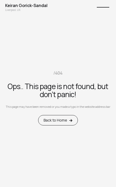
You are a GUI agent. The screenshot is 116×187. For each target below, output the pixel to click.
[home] (26, 5)
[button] (103, 7)
